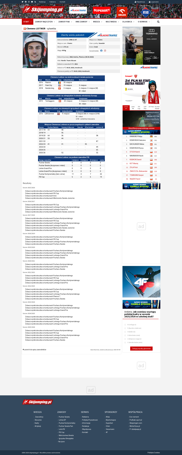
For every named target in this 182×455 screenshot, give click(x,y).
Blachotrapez (111, 420)
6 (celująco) (131, 324)
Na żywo (61, 442)
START (26, 22)
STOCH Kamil (135, 152)
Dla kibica (127, 22)
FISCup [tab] (139, 107)
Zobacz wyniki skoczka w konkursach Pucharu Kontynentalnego (49, 191)
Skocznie (38, 420)
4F (107, 432)
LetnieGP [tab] (126, 107)
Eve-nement (134, 417)
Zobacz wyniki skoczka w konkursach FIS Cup (42, 193)
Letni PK (62, 429)
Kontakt (62, 2)
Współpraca (86, 429)
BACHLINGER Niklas (137, 144)
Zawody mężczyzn (44, 22)
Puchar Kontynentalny (67, 423)
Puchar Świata (64, 417)
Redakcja (42, 2)
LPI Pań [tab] (151, 107)
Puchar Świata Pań (66, 426)
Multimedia (111, 22)
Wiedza (96, 22)
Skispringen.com (136, 423)
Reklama (53, 2)
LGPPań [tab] (145, 107)
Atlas (108, 417)
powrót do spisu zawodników (34, 350)
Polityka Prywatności (90, 420)
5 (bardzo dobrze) (134, 328)
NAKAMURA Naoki (136, 156)
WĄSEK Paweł (135, 179)
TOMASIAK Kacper (137, 175)
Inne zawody (81, 22)
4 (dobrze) (131, 332)
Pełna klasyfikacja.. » (153, 182)
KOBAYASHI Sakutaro (138, 140)
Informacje (86, 423)
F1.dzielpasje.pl (135, 429)
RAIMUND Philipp (136, 136)
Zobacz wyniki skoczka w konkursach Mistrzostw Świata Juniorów (50, 198)
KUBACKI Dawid (135, 159)
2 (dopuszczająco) (134, 339)
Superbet (109, 423)
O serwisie (142, 22)
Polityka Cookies (154, 453)
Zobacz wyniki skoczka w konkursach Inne (41, 196)
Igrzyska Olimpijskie (66, 438)
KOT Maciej (134, 163)
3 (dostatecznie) (133, 335)
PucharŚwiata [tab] (157, 107)
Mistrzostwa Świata (66, 435)
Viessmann (110, 429)
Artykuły (38, 426)
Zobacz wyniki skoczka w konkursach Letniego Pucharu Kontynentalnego (52, 207)
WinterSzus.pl (135, 426)
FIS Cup (61, 432)
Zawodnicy (39, 417)
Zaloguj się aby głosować (141, 349)
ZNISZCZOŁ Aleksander (138, 171)
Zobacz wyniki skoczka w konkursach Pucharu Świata (45, 230)
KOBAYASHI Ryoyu (137, 148)
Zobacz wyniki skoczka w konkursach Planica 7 (42, 296)
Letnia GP (62, 420)
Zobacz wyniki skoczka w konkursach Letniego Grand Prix (46, 209)
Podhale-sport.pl (136, 420)
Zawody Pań (64, 22)
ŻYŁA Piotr (134, 167)
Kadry (37, 423)
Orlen (108, 426)
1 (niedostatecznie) (134, 342)
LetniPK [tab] (133, 107)
